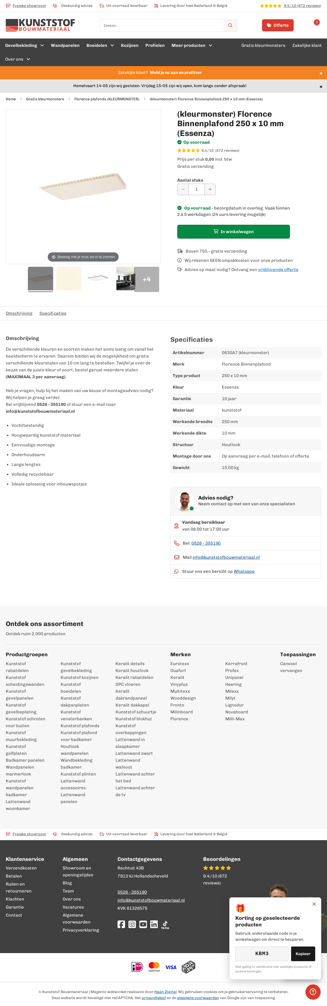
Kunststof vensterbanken (76, 715)
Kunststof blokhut (134, 718)
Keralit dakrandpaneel (131, 695)
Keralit (177, 677)
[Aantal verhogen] (210, 189)
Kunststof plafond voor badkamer (79, 736)
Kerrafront (236, 663)
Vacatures (73, 907)
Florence (179, 718)
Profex (232, 670)
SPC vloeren (128, 684)
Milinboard (181, 712)
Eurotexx (179, 663)
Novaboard (236, 712)
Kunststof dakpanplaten (75, 702)
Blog (67, 883)
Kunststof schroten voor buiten (25, 722)
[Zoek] (230, 25)
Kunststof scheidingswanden (25, 681)
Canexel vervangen (287, 667)
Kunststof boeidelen (71, 688)
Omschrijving (19, 313)
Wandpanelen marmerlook (20, 771)
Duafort (178, 670)
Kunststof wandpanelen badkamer (20, 787)
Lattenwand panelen (73, 798)
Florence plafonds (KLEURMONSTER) (106, 99)
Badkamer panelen (25, 760)
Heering (233, 684)
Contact (14, 915)
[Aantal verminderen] (183, 189)
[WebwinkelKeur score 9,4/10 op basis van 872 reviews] (249, 150)
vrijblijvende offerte (278, 269)
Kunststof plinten (78, 774)
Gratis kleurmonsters (45, 99)
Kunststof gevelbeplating (21, 708)
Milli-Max (235, 718)
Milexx (232, 691)
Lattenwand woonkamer (18, 805)
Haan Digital (165, 992)
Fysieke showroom (26, 5)
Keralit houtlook (132, 670)
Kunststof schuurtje (136, 712)
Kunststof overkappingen (131, 729)
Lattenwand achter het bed (135, 777)
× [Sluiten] (314, 903)
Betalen (14, 876)
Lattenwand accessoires (73, 784)
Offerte (278, 25)
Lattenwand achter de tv (135, 791)
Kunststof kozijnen (80, 677)
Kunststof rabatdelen (17, 667)
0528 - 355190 (206, 543)
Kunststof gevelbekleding (76, 667)
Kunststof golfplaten (16, 750)
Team (68, 891)
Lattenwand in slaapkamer (130, 743)
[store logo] (40, 25)
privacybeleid (154, 998)
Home (11, 99)
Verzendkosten (21, 868)
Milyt (230, 698)
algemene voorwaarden (198, 998)
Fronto (177, 705)
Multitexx (180, 691)
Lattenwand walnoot (128, 764)
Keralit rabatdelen (134, 677)
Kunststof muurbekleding (21, 736)
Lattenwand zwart (134, 753)
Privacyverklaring (81, 930)
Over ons (72, 899)
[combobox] (168, 25)
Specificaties (52, 313)
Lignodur (234, 705)
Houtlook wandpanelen (75, 750)
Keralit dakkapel (132, 705)
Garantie (15, 907)
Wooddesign (183, 698)
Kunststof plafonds (80, 725)
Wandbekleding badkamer (77, 764)
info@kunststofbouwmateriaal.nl (226, 557)
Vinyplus (179, 684)
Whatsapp (244, 571)
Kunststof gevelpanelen (20, 695)
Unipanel (234, 677)
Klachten (15, 899)
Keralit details (130, 663)
